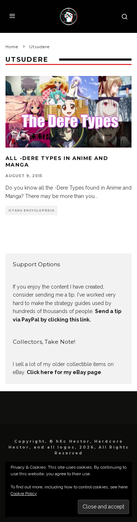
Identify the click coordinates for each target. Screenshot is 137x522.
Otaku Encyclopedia (31, 210)
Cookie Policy (24, 493)
